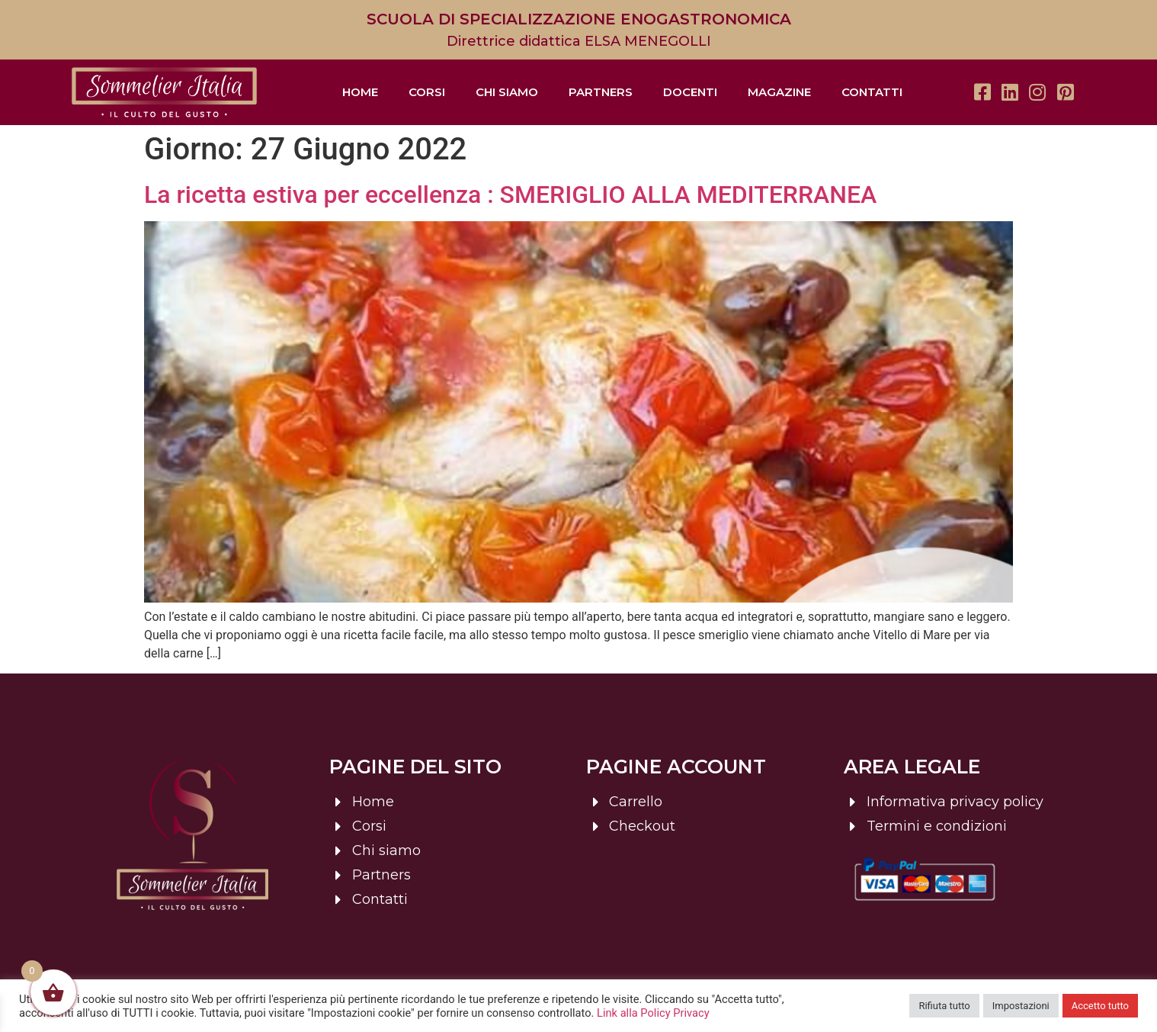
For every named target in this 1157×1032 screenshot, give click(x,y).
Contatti (871, 92)
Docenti (690, 92)
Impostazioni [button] (1021, 1005)
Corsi (427, 92)
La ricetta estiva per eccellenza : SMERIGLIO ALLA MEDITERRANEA (510, 194)
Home (360, 92)
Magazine (779, 92)
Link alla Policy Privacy (653, 1013)
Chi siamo (507, 92)
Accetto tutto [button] (1100, 1005)
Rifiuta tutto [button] (944, 1005)
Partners (601, 92)
